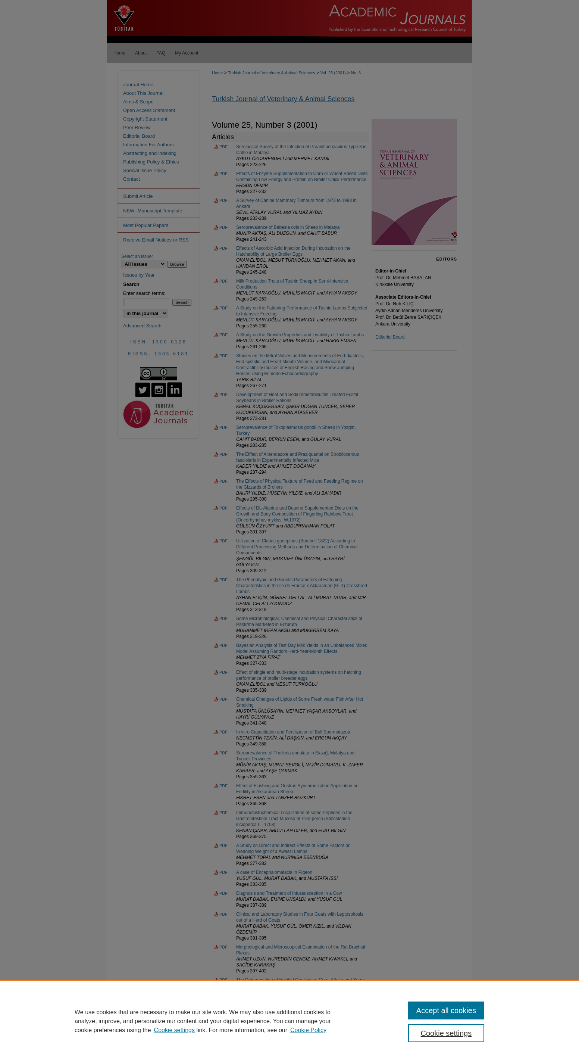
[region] (289, 1021)
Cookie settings (174, 1030)
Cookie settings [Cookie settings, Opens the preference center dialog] (446, 1033)
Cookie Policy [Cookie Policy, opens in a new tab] (308, 1030)
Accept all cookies (446, 1010)
